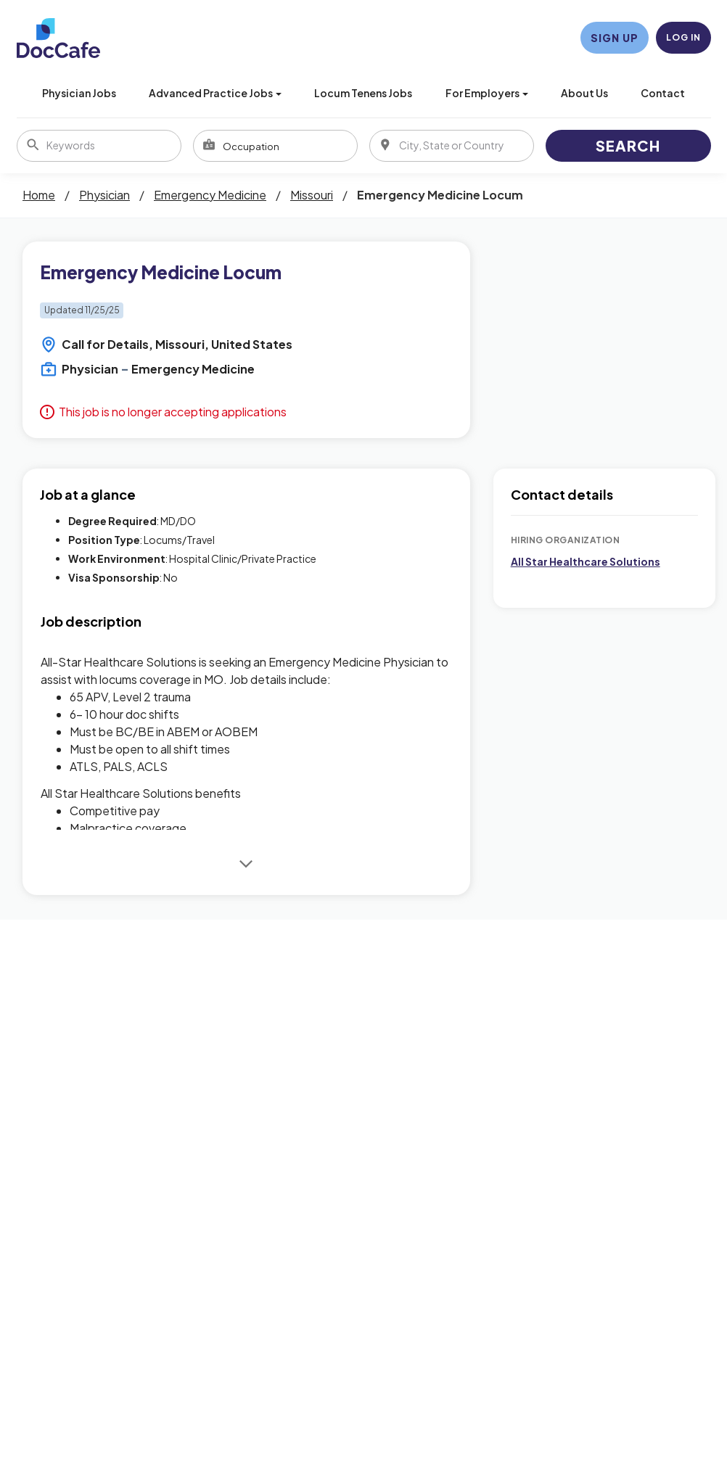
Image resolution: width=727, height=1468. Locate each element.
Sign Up (614, 37)
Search (628, 145)
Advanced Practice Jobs (215, 92)
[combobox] (275, 146)
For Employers (486, 92)
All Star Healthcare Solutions (585, 561)
